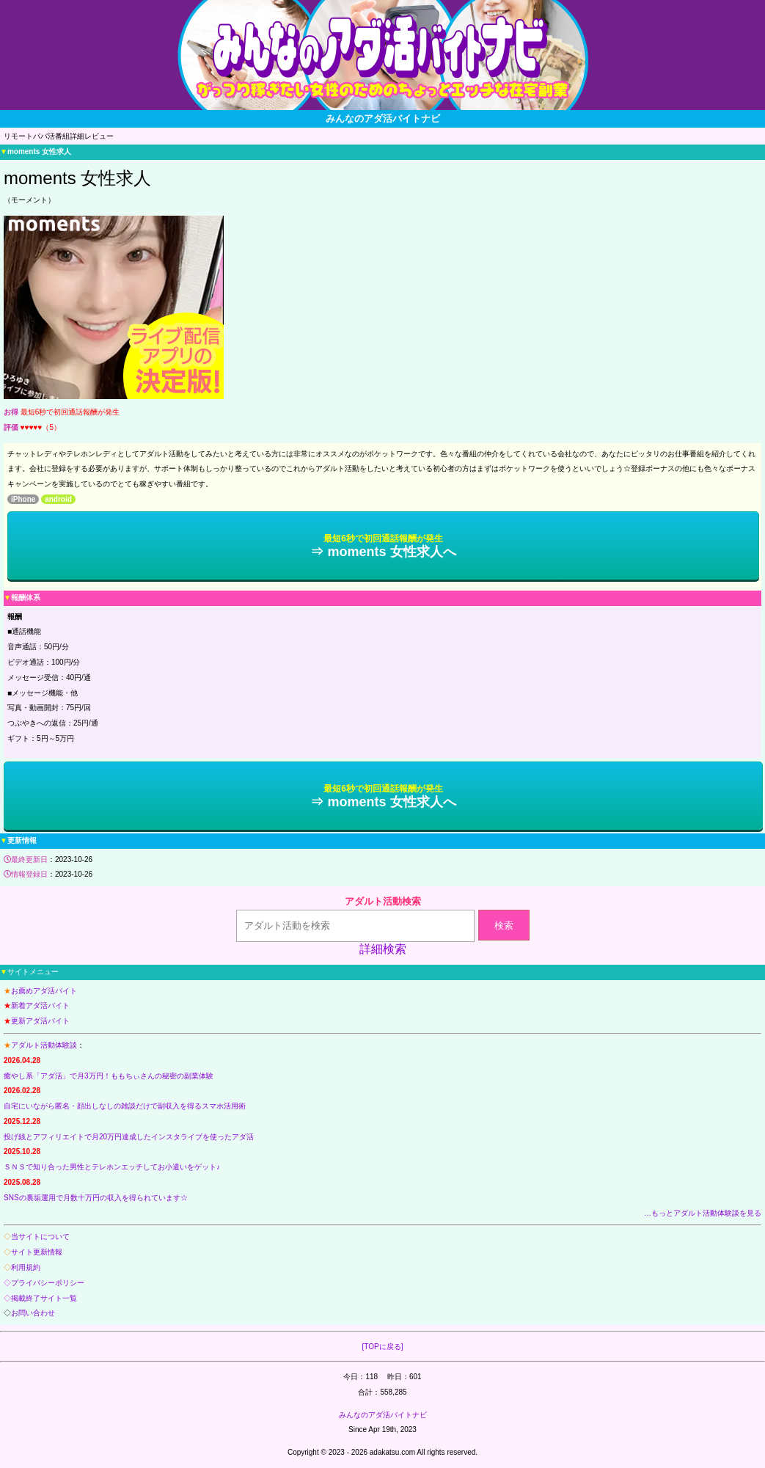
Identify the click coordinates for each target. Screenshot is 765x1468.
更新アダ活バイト (40, 1021)
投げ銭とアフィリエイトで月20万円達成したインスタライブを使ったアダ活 (129, 1137)
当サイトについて (40, 1237)
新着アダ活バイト (40, 1005)
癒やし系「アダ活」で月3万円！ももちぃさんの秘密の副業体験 (108, 1076)
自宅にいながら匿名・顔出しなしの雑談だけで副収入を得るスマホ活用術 (125, 1106)
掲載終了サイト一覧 (44, 1298)
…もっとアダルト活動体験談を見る (702, 1213)
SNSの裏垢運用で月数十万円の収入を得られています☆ (96, 1198)
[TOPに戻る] (382, 1347)
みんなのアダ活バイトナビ (383, 1415)
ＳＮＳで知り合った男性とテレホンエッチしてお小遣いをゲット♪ (112, 1167)
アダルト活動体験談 (44, 1045)
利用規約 (25, 1267)
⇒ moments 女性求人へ (382, 546)
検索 (503, 925)
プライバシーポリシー (47, 1283)
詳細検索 (382, 949)
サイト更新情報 (36, 1252)
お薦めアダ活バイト (44, 991)
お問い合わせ (33, 1313)
